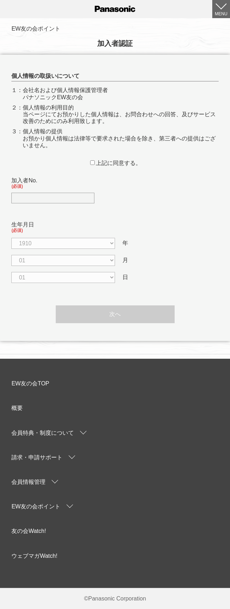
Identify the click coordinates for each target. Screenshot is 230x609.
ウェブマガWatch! (34, 556)
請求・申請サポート (36, 457)
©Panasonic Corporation (115, 598)
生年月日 (114, 227)
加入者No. (114, 183)
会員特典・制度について (42, 433)
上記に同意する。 (115, 163)
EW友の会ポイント (35, 506)
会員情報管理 (28, 482)
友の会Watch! (28, 531)
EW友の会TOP (30, 383)
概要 (17, 408)
